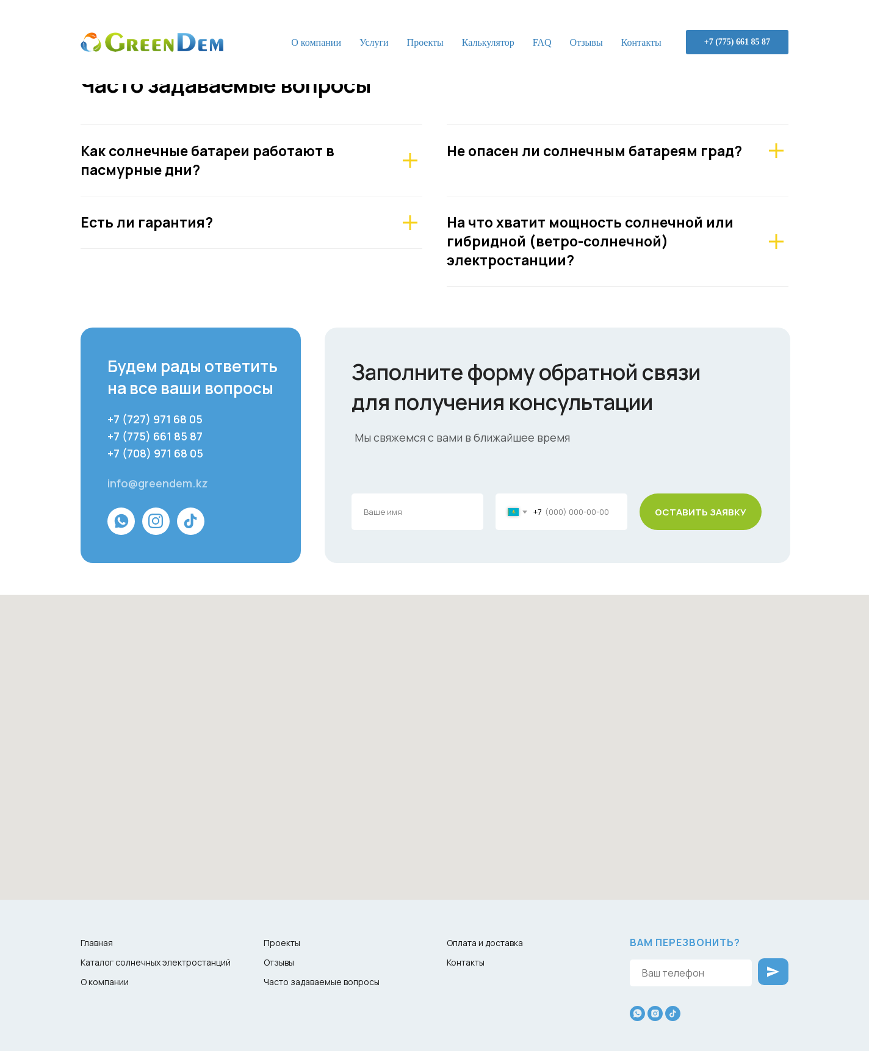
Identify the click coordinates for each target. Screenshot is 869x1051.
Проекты (425, 42)
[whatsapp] (637, 1013)
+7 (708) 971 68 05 (155, 453)
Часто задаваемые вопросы (322, 982)
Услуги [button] (374, 42)
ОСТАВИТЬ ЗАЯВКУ (700, 512)
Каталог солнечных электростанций (156, 962)
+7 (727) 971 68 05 (155, 419)
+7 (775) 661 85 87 (737, 41)
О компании (316, 42)
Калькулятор (488, 42)
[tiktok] (672, 1013)
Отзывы (586, 42)
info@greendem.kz (157, 483)
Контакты (641, 42)
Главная (97, 943)
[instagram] (655, 1013)
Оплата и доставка (485, 943)
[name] (417, 511)
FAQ (542, 42)
